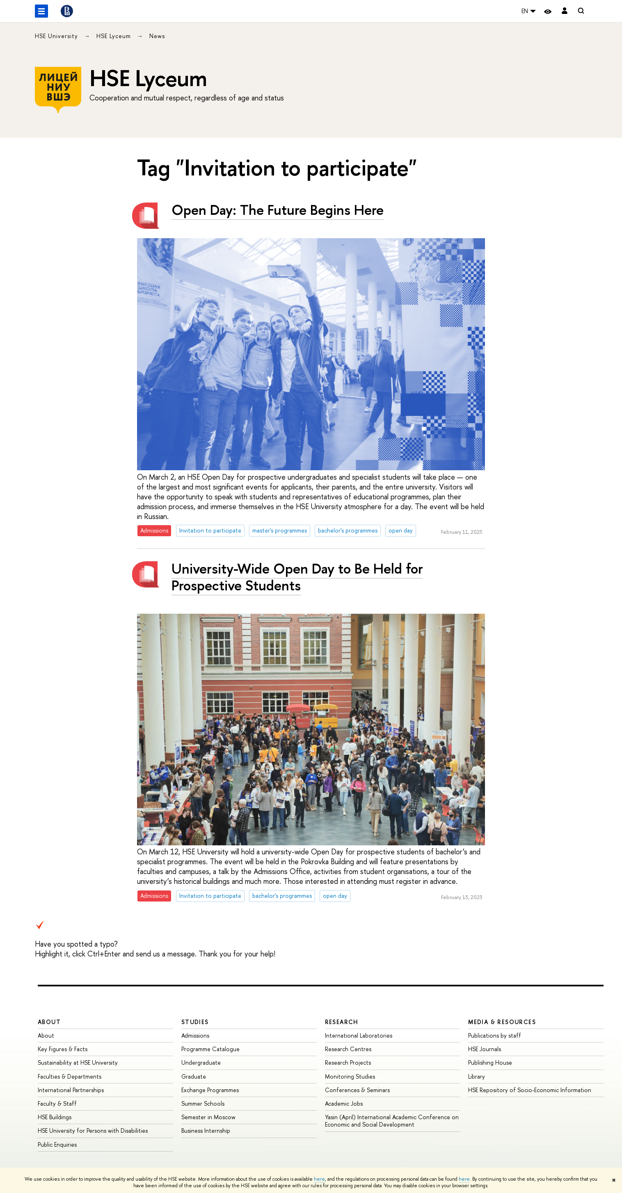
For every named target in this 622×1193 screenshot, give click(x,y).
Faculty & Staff (57, 1103)
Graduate (193, 1076)
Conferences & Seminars (357, 1090)
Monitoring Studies (350, 1076)
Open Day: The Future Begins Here (278, 209)
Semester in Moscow (208, 1117)
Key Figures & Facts (62, 1049)
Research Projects (348, 1062)
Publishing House (490, 1062)
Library (476, 1076)
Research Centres (348, 1049)
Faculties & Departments (69, 1076)
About (49, 1022)
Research (342, 1022)
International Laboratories (358, 1035)
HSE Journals (484, 1049)
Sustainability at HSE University (78, 1062)
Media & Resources (502, 1022)
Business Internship (205, 1130)
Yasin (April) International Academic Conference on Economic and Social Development (392, 1120)
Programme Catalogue (210, 1049)
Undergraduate (201, 1062)
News (157, 36)
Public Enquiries (57, 1144)
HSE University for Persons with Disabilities (93, 1130)
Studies (195, 1022)
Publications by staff (494, 1035)
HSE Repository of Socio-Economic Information (529, 1090)
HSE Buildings (54, 1117)
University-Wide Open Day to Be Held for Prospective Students (297, 577)
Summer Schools (202, 1103)
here (319, 1179)
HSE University (57, 36)
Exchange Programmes (210, 1090)
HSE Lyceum (114, 36)
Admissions (195, 1035)
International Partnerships (71, 1090)
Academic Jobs (344, 1103)
